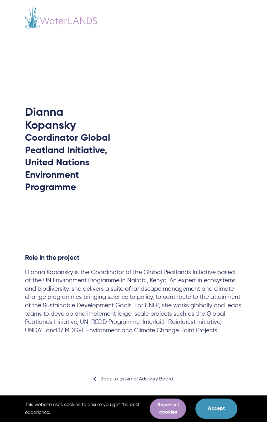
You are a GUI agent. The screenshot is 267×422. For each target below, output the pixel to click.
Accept (216, 408)
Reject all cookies (168, 408)
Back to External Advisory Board (136, 379)
